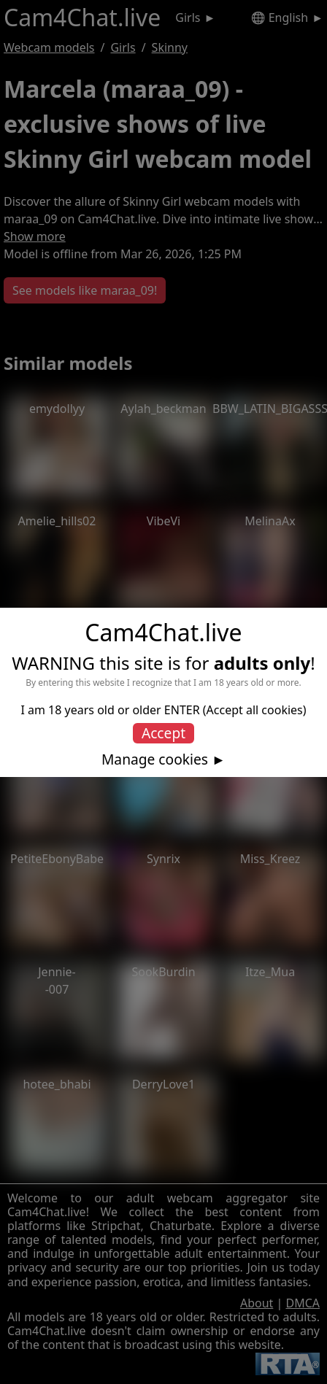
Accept (163, 733)
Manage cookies (154, 759)
